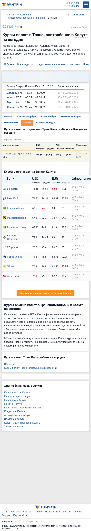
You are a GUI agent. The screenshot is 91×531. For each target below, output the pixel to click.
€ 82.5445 (74, 6)
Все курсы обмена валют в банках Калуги (45, 293)
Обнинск (9, 363)
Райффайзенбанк (14, 217)
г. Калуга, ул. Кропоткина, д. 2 (17, 155)
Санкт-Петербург (26, 116)
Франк (11, 107)
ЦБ (66, 3)
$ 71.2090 (74, 3)
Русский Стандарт (10, 237)
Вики (40, 511)
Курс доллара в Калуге (17, 396)
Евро (9, 97)
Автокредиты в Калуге (17, 415)
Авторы (6, 515)
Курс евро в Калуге (15, 399)
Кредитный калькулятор (51, 64)
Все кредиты (25, 64)
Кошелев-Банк (13, 208)
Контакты (28, 511)
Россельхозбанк (14, 227)
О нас (5, 511)
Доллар (11, 92)
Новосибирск (11, 122)
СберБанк (10, 247)
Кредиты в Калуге (14, 411)
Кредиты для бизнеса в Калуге (22, 422)
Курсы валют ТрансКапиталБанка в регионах (30, 367)
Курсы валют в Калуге (17, 392)
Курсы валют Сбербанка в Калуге (23, 407)
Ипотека (75, 64)
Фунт (10, 102)
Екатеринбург (48, 116)
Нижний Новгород (71, 116)
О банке (9, 64)
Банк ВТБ (10, 188)
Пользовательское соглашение (63, 511)
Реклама (15, 511)
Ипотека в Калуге (14, 418)
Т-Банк (8, 266)
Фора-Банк (11, 276)
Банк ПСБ (10, 198)
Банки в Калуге (13, 403)
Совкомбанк (12, 256)
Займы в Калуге (13, 426)
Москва (8, 116)
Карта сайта (20, 515)
